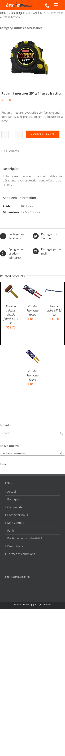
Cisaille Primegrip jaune (32, 375)
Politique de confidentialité (24, 538)
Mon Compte (15, 523)
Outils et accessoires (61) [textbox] (31, 453)
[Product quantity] (11, 134)
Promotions (15, 546)
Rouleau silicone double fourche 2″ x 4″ (11, 314)
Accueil (11, 491)
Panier (11, 530)
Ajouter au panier (42, 134)
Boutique (18, 13)
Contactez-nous (17, 515)
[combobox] (32, 453)
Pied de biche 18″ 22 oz (54, 310)
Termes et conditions (21, 554)
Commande (15, 507)
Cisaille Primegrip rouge (32, 310)
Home (4, 13)
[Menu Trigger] (56, 5)
